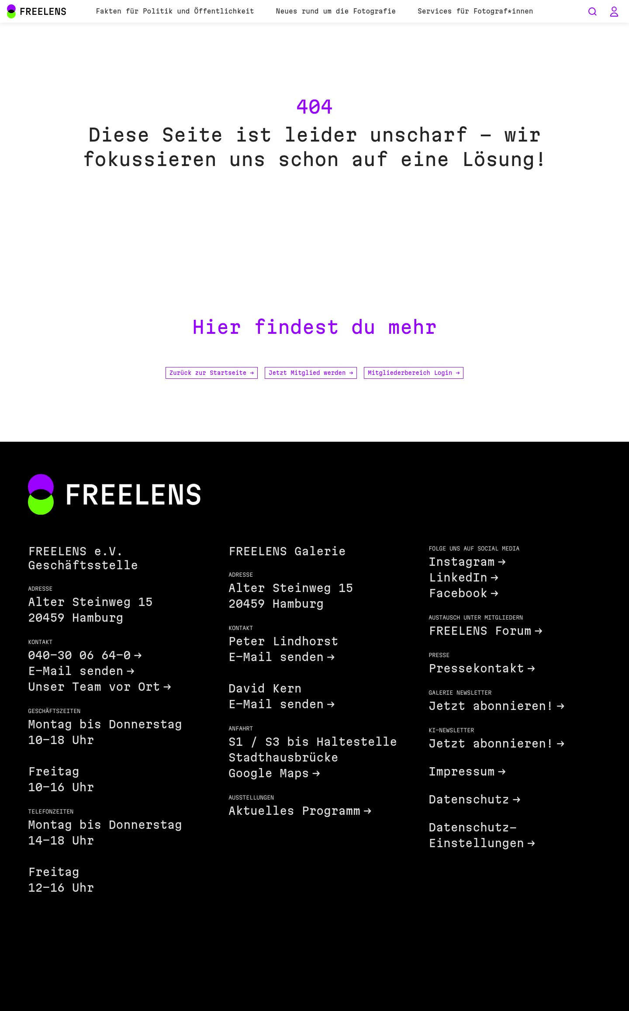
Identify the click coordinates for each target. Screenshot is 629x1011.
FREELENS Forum (480, 630)
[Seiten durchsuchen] (592, 11)
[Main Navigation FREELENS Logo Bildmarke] (11, 11)
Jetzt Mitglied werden (311, 373)
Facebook (458, 593)
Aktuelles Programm (294, 810)
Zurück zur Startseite (211, 373)
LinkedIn (458, 577)
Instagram (461, 561)
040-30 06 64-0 (79, 655)
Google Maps (268, 773)
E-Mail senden (75, 671)
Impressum (461, 771)
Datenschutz (469, 799)
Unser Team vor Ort (94, 686)
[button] (614, 11)
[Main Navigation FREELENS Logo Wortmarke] (36, 11)
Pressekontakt (476, 668)
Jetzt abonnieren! (491, 705)
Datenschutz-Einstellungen (476, 835)
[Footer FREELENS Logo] (114, 495)
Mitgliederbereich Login (414, 373)
